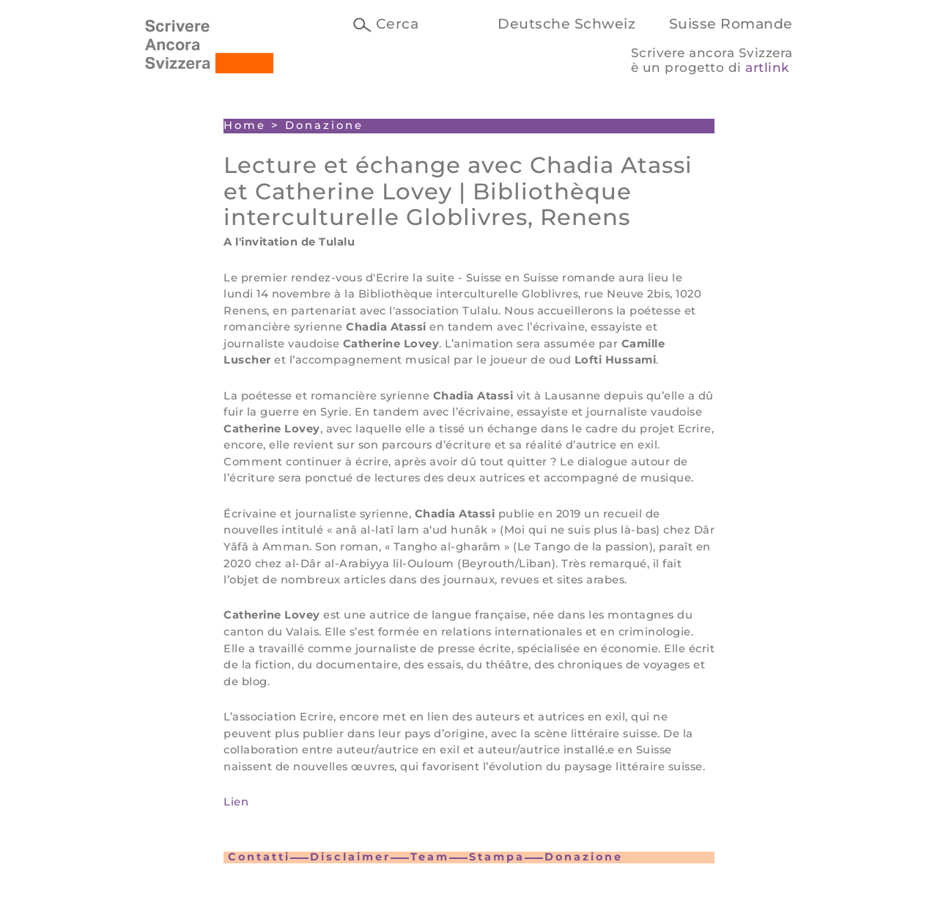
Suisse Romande (731, 23)
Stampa (497, 856)
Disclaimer (350, 856)
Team (429, 856)
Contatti (259, 856)
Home (245, 125)
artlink (767, 67)
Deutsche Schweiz (566, 23)
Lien (236, 801)
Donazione (583, 856)
